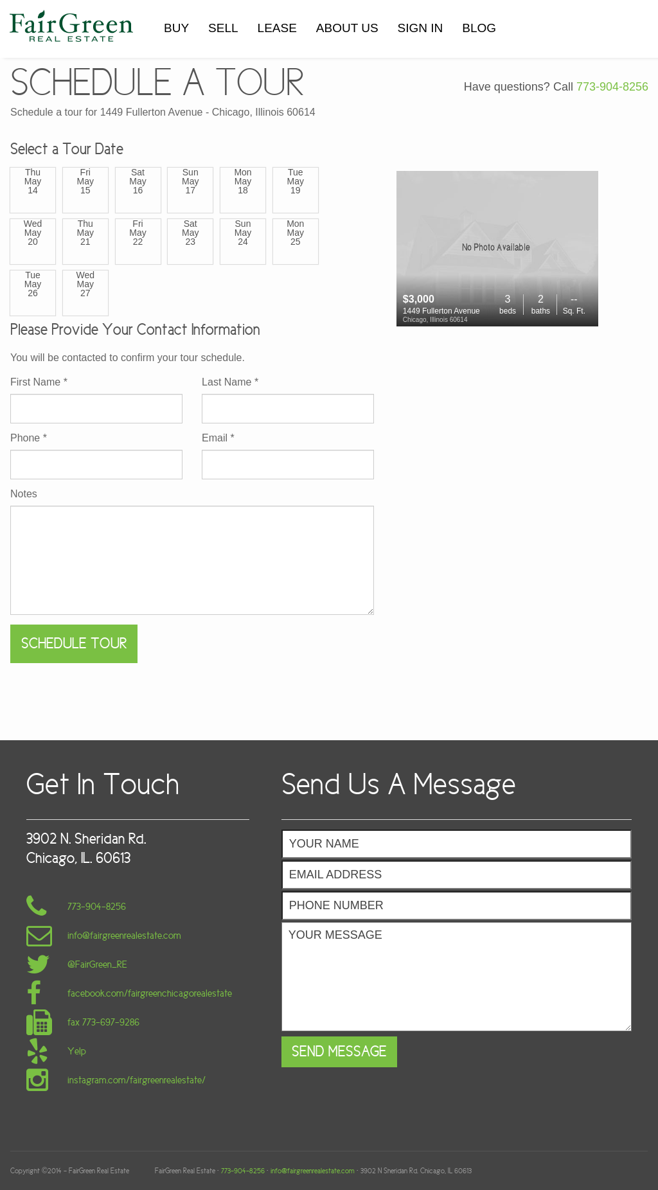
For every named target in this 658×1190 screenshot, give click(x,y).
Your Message (456, 976)
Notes (23, 494)
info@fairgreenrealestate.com (313, 1171)
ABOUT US (347, 28)
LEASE (277, 28)
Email (218, 438)
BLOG (479, 28)
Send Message (339, 1051)
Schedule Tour (74, 643)
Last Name (230, 382)
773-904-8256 (612, 86)
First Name (38, 382)
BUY (176, 28)
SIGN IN (420, 28)
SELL (223, 28)
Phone (28, 438)
